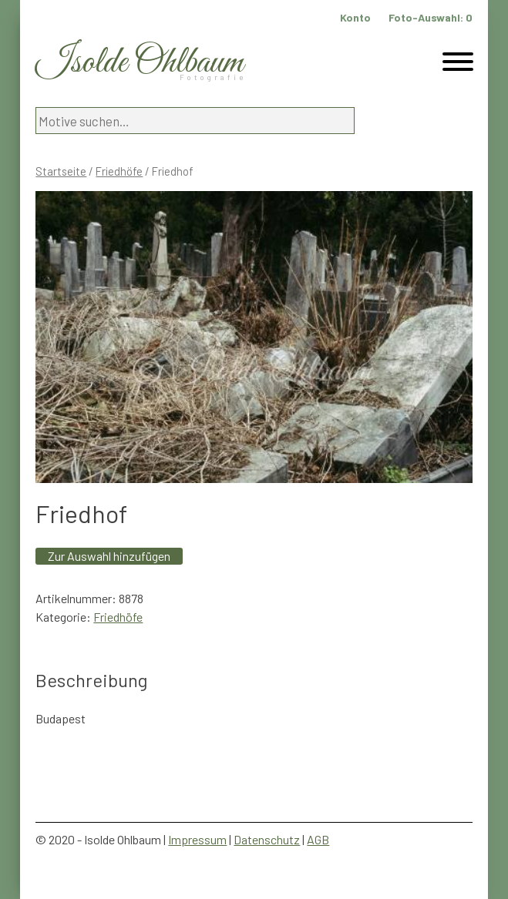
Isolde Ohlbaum (139, 63)
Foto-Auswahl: (431, 17)
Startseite (60, 171)
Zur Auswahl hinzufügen (109, 555)
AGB (318, 839)
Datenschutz (267, 839)
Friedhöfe (119, 171)
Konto (355, 17)
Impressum (197, 839)
